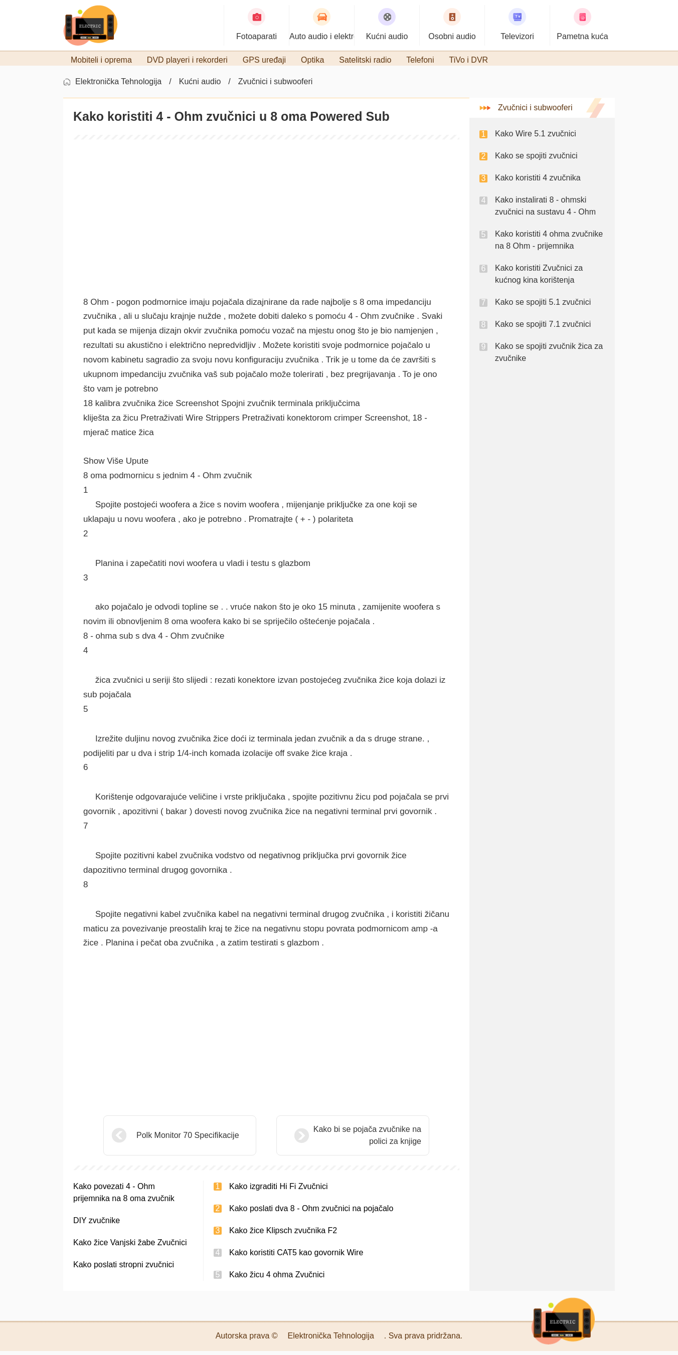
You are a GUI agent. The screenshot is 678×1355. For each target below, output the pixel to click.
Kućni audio (200, 85)
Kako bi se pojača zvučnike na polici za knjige (342, 1139)
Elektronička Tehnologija (118, 85)
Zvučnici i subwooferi (275, 85)
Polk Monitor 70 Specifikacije (187, 1139)
